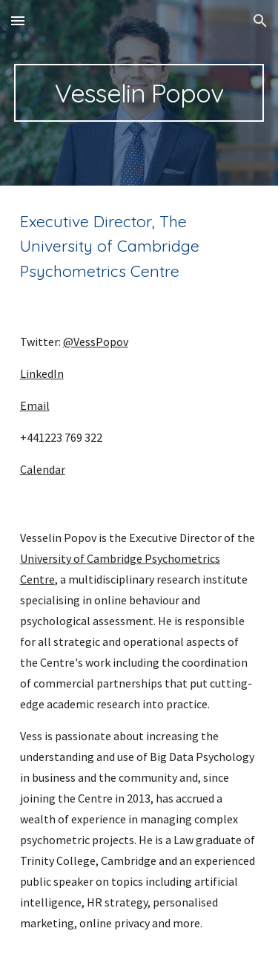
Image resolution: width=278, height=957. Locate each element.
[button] (18, 20)
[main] (139, 93)
